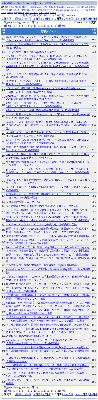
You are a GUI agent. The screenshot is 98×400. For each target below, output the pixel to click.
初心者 (87, 10)
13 (48, 25)
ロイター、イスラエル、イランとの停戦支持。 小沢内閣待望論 (41, 224)
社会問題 (39, 10)
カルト (68, 7)
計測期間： (8, 394)
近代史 (73, 10)
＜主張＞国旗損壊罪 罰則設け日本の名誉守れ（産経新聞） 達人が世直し (47, 324)
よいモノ (21, 13)
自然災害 (33, 7)
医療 (88, 7)
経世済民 (22, 7)
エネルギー (17, 10)
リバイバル (81, 10)
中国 (6, 10)
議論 (57, 10)
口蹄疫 (27, 13)
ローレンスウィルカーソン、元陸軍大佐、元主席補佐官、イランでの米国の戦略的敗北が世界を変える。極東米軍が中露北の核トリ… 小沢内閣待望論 (47, 66)
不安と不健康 (30, 10)
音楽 (15, 13)
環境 (23, 10)
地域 (44, 10)
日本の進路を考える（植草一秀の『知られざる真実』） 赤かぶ (41, 205)
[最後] (61, 25)
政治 (16, 7)
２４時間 (26, 18)
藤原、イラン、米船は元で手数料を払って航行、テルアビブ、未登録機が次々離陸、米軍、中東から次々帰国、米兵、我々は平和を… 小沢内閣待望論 (47, 258)
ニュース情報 (76, 7)
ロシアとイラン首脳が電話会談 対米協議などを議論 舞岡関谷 (41, 265)
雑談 (45, 7)
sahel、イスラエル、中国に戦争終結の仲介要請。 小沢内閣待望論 (42, 110)
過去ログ (53, 13)
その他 (46, 13)
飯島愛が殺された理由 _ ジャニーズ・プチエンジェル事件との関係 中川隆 (47, 284)
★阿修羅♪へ (8, 3)
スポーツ (10, 13)
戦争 (27, 7)
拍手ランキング (26, 3)
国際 (10, 10)
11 (39, 25)
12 (43, 25)
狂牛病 (11, 7)
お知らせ (63, 10)
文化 (68, 10)
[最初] (7, 25)
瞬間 (17, 18)
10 (35, 25)
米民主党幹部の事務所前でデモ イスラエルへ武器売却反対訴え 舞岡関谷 (47, 236)
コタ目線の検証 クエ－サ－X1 (23, 201)
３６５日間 (81, 18)
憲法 (92, 7)
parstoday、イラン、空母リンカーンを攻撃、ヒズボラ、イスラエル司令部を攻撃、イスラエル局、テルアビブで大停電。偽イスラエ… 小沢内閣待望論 (47, 172)
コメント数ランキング (48, 3)
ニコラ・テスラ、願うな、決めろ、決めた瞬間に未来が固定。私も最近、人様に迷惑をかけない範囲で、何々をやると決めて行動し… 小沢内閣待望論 (47, 125)
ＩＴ (48, 10)
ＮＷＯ (53, 10)
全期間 (93, 18)
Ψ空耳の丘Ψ (52, 7)
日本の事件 (61, 7)
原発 (6, 7)
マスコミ (40, 7)
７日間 (46, 18)
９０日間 (68, 18)
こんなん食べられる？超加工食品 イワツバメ (31, 51)
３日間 (37, 18)
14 (52, 25)
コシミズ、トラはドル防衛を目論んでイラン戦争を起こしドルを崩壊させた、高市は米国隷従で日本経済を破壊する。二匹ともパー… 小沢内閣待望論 (47, 350)
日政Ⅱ (83, 7)
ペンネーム (34, 13)
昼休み (41, 13)
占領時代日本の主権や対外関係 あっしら (29, 336)
